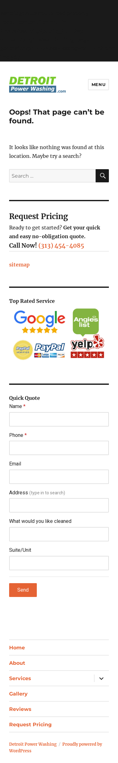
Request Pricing (30, 725)
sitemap (19, 264)
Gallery (18, 694)
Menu (98, 84)
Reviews (20, 709)
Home (17, 648)
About (17, 663)
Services (20, 678)
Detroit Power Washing (33, 744)
